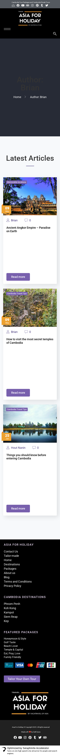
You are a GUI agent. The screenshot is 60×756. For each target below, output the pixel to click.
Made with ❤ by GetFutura (30, 732)
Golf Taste (10, 642)
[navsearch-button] (55, 34)
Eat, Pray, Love (12, 653)
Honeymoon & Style (15, 638)
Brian (14, 220)
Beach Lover (11, 645)
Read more (18, 276)
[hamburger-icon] (7, 29)
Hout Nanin (18, 447)
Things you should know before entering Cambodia (26, 456)
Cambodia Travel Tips (17, 293)
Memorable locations (16, 182)
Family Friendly (12, 657)
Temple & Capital (13, 649)
